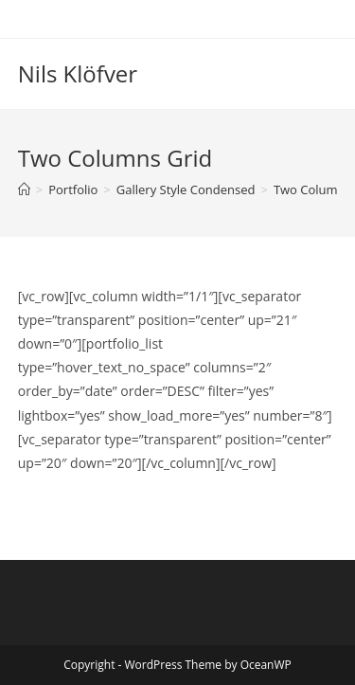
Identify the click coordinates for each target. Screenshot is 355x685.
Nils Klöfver (77, 73)
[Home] (24, 189)
